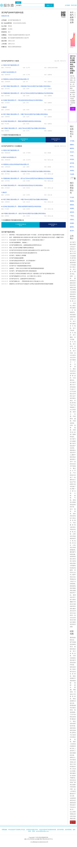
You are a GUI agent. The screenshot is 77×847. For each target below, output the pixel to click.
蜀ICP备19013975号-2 (46, 839)
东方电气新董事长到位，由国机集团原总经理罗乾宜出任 (25, 245)
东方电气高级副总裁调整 (16, 258)
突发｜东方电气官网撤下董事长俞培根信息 (21, 247)
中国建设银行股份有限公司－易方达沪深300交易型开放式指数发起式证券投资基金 (28, 93)
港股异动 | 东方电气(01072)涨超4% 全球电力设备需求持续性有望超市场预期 (31, 284)
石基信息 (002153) (72, 220)
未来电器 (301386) (72, 171)
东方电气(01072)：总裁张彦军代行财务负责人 (22, 278)
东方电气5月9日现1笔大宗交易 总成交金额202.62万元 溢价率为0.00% (29, 250)
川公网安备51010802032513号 (39, 842)
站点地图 (37, 839)
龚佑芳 (5, 107)
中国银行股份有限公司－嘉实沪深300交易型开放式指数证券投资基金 (24, 128)
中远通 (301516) (72, 174)
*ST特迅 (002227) (72, 156)
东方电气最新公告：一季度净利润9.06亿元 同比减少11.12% (26, 281)
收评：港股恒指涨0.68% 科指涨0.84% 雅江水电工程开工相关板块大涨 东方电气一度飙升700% (36, 237)
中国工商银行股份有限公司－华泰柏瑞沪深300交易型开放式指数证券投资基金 (27, 86)
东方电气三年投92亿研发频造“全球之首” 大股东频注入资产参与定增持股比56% (32, 273)
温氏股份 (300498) (72, 212)
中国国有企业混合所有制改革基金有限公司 (16, 79)
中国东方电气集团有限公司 (11, 65)
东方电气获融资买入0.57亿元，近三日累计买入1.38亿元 (25, 276)
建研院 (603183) (72, 227)
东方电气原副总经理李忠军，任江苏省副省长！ (22, 260)
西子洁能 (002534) (72, 167)
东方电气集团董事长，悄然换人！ (19, 242)
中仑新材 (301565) (72, 198)
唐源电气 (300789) (72, 201)
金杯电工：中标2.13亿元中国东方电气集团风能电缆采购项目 (26, 268)
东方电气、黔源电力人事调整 (17, 255)
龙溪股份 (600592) (72, 209)
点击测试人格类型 (73, 109)
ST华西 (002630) (72, 141)
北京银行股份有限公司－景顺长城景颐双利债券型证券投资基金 (22, 121)
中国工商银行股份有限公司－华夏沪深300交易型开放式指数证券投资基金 (25, 114)
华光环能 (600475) (72, 152)
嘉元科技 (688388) (72, 231)
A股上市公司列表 (29, 839)
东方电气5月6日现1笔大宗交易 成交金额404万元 (23, 253)
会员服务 (67, 5)
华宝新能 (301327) (72, 160)
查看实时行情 (5, 16)
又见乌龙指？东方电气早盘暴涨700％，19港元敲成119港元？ (27, 240)
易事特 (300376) (72, 145)
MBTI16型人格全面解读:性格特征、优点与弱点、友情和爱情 (73, 64)
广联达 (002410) (72, 216)
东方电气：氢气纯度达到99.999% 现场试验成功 (23, 271)
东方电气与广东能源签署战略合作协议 (20, 265)
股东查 (7, 5)
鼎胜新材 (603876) (72, 205)
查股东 (18, 2)
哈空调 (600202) (72, 163)
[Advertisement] (33, 54)
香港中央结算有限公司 (9, 72)
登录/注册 (74, 5)
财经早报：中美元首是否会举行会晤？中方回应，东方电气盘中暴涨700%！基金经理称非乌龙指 (36, 234)
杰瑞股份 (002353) (72, 223)
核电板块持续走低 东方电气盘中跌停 (19, 263)
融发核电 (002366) (72, 149)
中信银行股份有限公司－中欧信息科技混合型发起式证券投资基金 (23, 100)
